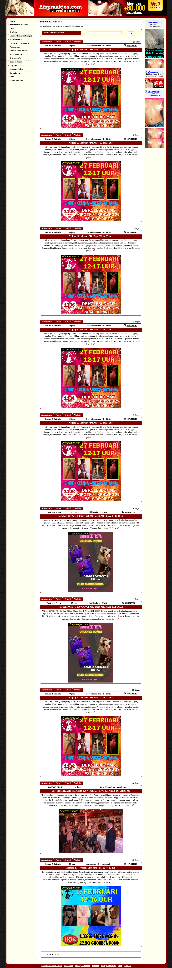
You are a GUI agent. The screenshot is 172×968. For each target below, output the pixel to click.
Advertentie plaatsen (18, 24)
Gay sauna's (14, 65)
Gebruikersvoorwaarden (51, 965)
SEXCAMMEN (152, 92)
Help (11, 76)
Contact (127, 965)
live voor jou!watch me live (154, 25)
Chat (11, 28)
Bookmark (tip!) (16, 80)
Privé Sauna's (15, 54)
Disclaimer (68, 965)
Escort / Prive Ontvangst (20, 36)
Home (11, 21)
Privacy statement (82, 965)
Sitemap (95, 965)
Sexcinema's (14, 58)
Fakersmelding (15, 69)
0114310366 (130, 512)
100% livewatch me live (154, 95)
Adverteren (14, 73)
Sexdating (13, 32)
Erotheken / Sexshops (18, 43)
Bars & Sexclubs (16, 62)
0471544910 (132, 45)
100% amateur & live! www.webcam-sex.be (154, 75)
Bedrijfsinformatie (108, 965)
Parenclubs (14, 47)
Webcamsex (15, 39)
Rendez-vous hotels (17, 50)
